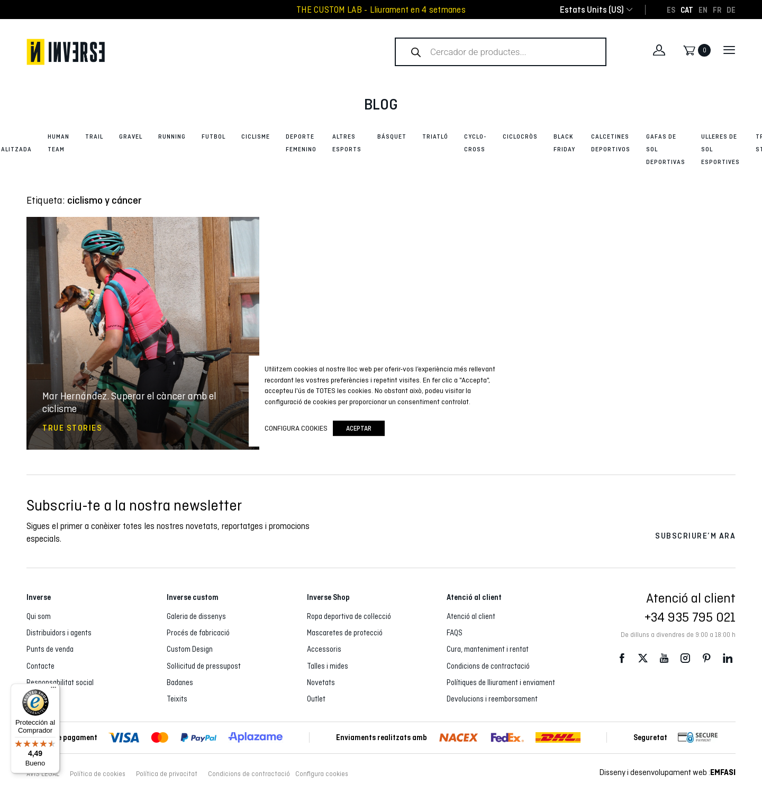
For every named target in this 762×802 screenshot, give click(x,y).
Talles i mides (327, 666)
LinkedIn (728, 658)
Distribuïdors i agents (59, 632)
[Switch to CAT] (687, 9)
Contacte (40, 666)
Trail (94, 136)
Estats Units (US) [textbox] (592, 10)
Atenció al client (471, 616)
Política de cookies (97, 774)
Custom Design (190, 649)
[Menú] (53, 689)
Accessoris (324, 649)
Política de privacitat (166, 774)
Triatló (435, 136)
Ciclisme (255, 136)
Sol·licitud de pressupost (204, 666)
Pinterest (706, 658)
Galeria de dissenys (196, 616)
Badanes (180, 682)
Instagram (685, 658)
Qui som (38, 616)
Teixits (177, 699)
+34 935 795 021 (690, 616)
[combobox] (592, 10)
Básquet (391, 136)
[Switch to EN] (702, 9)
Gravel (130, 136)
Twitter (643, 658)
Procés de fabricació (198, 632)
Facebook (622, 658)
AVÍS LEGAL (42, 774)
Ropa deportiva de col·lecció (349, 616)
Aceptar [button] (358, 428)
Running (172, 136)
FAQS (454, 632)
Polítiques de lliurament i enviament (501, 682)
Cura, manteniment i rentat (488, 649)
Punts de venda (50, 649)
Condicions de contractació (488, 666)
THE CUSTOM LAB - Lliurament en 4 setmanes (381, 10)
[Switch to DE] (731, 9)
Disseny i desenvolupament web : (668, 772)
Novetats (321, 682)
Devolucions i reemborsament (492, 699)
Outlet (316, 699)
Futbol (213, 136)
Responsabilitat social (60, 682)
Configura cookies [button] (321, 774)
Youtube (664, 658)
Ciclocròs (520, 136)
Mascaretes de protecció (345, 632)
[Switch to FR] (717, 9)
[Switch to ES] (671, 9)
